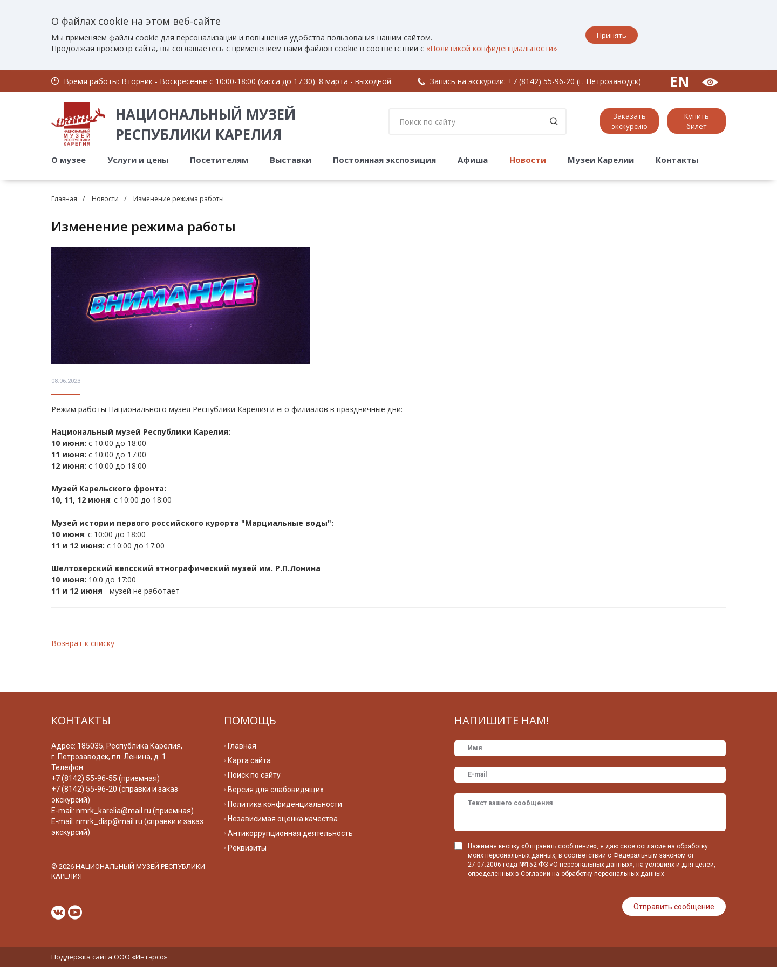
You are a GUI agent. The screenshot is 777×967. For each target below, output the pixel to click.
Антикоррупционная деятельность (290, 833)
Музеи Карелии (601, 159)
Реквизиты (247, 847)
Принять (611, 35)
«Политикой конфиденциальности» (491, 48)
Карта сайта (249, 760)
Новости (527, 159)
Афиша (473, 159)
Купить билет (696, 121)
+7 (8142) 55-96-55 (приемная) (105, 778)
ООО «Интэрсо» (140, 957)
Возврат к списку (82, 643)
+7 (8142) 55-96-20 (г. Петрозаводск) (574, 81)
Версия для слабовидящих (276, 789)
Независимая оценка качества (283, 818)
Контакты (677, 159)
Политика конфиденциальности (285, 804)
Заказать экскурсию (629, 121)
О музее (68, 159)
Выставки (290, 159)
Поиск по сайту (254, 775)
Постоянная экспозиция (384, 159)
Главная (64, 198)
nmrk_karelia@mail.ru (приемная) (135, 810)
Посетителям (219, 159)
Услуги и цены (137, 159)
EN (679, 81)
